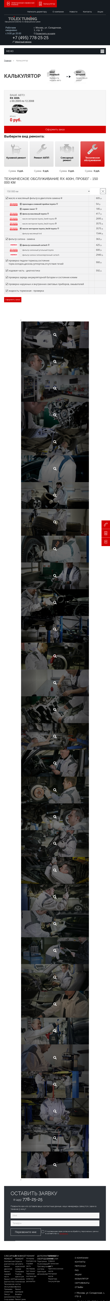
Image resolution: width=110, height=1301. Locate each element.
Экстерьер (30, 1269)
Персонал (80, 1266)
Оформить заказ (55, 129)
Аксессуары (53, 1259)
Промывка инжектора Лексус (8, 1291)
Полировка (19, 1272)
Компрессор (31, 1261)
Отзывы (79, 1287)
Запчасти (53, 1256)
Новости (73, 12)
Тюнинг (30, 1256)
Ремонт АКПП (9, 1279)
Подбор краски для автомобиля (20, 1276)
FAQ (76, 1270)
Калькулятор (82, 1279)
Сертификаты (82, 1283)
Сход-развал (9, 1299)
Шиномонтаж (9, 1297)
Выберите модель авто (55, 75)
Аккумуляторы (54, 1281)
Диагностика (9, 1282)
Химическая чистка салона (20, 1284)
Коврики (51, 1261)
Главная (7, 60)
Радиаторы (52, 1279)
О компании (58, 12)
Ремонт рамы (20, 1299)
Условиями (64, 1233)
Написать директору (37, 12)
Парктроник (42, 1261)
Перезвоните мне (25, 1232)
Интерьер (30, 1259)
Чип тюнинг (30, 1271)
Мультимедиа (42, 1264)
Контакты (87, 12)
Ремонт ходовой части (7, 1274)
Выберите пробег (47, 191)
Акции (100, 12)
